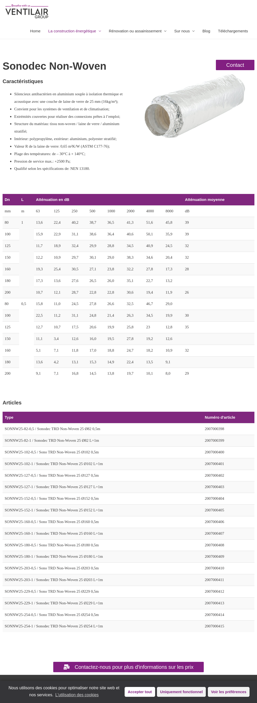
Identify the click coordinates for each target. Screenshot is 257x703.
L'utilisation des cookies (77, 695)
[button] (235, 65)
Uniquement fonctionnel (181, 692)
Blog (206, 31)
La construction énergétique (72, 31)
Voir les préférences (228, 692)
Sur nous (182, 31)
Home (35, 31)
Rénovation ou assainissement (135, 31)
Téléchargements (233, 31)
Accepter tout (140, 692)
